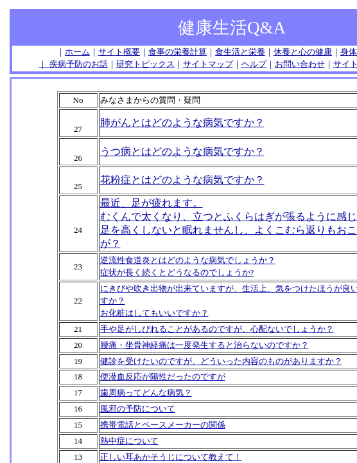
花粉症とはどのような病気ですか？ (182, 179)
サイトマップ (208, 64)
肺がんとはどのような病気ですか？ (182, 122)
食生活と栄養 (240, 52)
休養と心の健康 (303, 52)
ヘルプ (253, 64)
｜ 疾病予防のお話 (73, 64)
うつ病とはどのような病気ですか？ (182, 151)
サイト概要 (119, 52)
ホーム (77, 52)
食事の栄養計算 (177, 52)
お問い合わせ (300, 64)
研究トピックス (145, 64)
